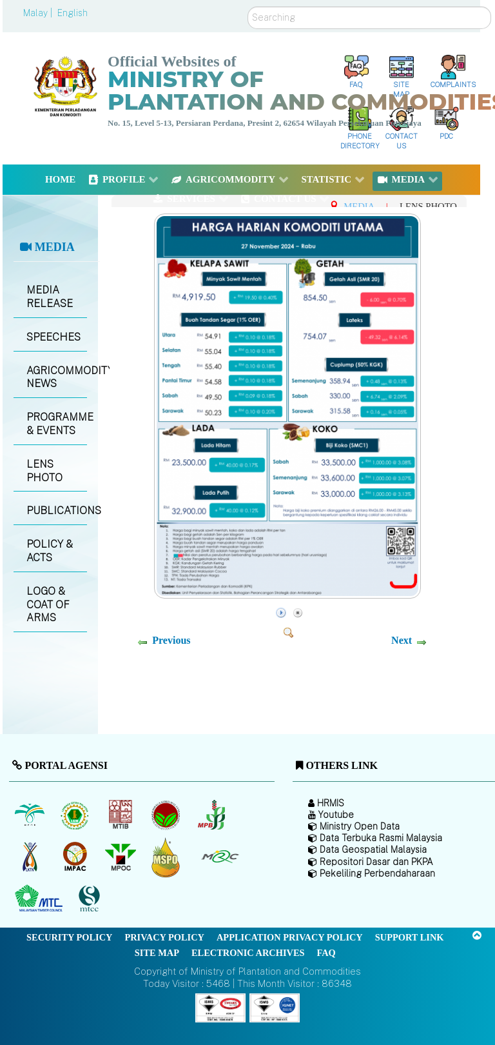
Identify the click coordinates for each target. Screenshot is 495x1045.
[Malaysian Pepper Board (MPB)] (212, 815)
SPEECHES (53, 337)
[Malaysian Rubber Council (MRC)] (219, 857)
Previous (171, 640)
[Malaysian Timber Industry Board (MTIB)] (121, 815)
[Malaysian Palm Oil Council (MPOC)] (121, 857)
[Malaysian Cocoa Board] (167, 815)
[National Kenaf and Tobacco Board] (30, 857)
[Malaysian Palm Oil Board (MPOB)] (30, 815)
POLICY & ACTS (49, 551)
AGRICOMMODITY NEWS (56, 377)
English (72, 13)
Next (401, 640)
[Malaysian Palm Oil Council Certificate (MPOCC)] (167, 857)
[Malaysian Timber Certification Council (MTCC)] (91, 899)
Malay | (39, 13)
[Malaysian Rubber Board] (76, 815)
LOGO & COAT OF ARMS (48, 604)
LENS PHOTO (44, 471)
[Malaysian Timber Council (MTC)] (40, 899)
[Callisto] (220, 1006)
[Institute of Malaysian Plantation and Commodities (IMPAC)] (76, 857)
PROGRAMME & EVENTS (56, 424)
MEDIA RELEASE (49, 297)
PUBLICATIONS (56, 510)
